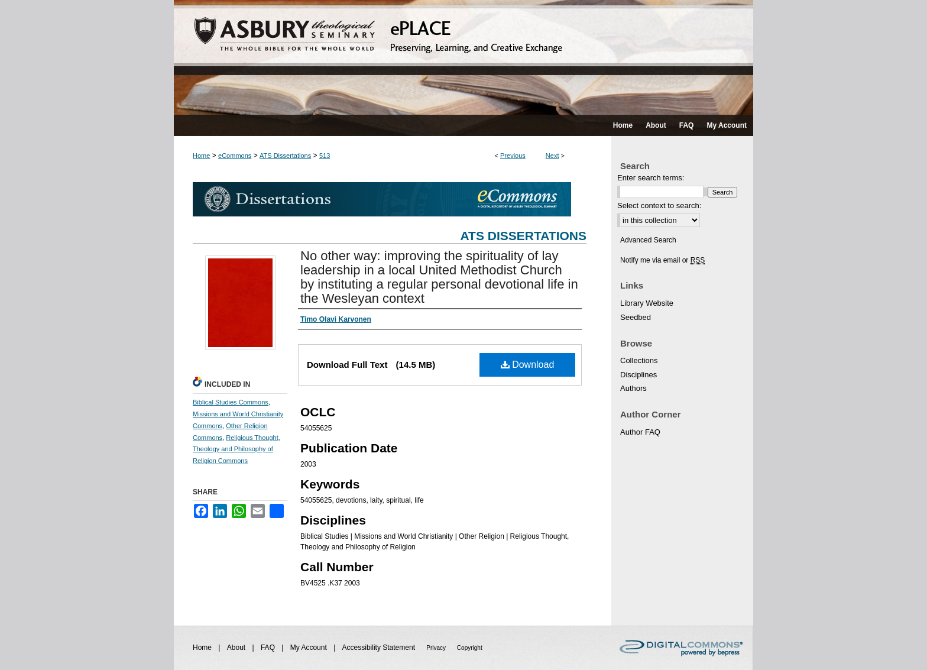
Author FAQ (640, 432)
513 (324, 155)
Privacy (437, 648)
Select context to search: (659, 205)
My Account (309, 647)
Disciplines (638, 374)
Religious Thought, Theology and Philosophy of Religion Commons (236, 449)
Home (201, 155)
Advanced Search (648, 240)
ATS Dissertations (285, 155)
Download (528, 365)
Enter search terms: (650, 177)
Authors (633, 388)
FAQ (269, 647)
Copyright (469, 648)
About (237, 647)
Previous (513, 155)
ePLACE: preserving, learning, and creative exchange (463, 57)
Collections (639, 360)
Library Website (646, 303)
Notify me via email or (662, 260)
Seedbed (635, 317)
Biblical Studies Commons (230, 402)
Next (552, 155)
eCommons (234, 155)
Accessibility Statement (379, 647)
